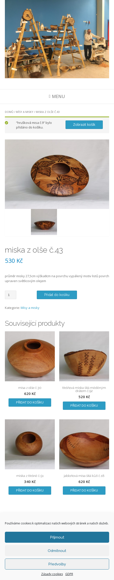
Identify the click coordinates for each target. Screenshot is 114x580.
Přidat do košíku (56, 295)
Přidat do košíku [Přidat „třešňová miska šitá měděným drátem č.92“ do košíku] (84, 405)
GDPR (69, 574)
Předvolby (57, 564)
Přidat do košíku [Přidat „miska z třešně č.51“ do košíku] (30, 490)
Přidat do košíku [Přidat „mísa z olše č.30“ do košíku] (30, 402)
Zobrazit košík (84, 124)
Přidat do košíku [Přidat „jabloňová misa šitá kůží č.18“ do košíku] (84, 490)
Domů (9, 112)
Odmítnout (57, 551)
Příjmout (57, 537)
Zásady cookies (52, 574)
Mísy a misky (24, 112)
